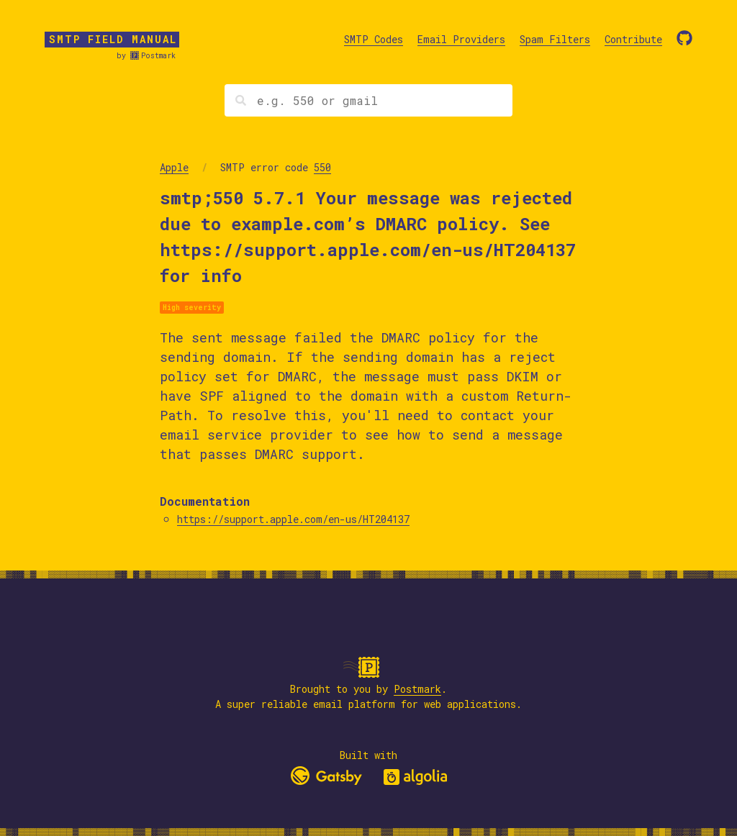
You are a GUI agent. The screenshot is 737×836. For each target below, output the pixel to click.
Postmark (158, 55)
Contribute (633, 39)
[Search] (368, 100)
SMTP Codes (373, 39)
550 (322, 167)
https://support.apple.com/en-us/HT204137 (293, 519)
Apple (174, 167)
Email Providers (461, 39)
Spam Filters (555, 39)
